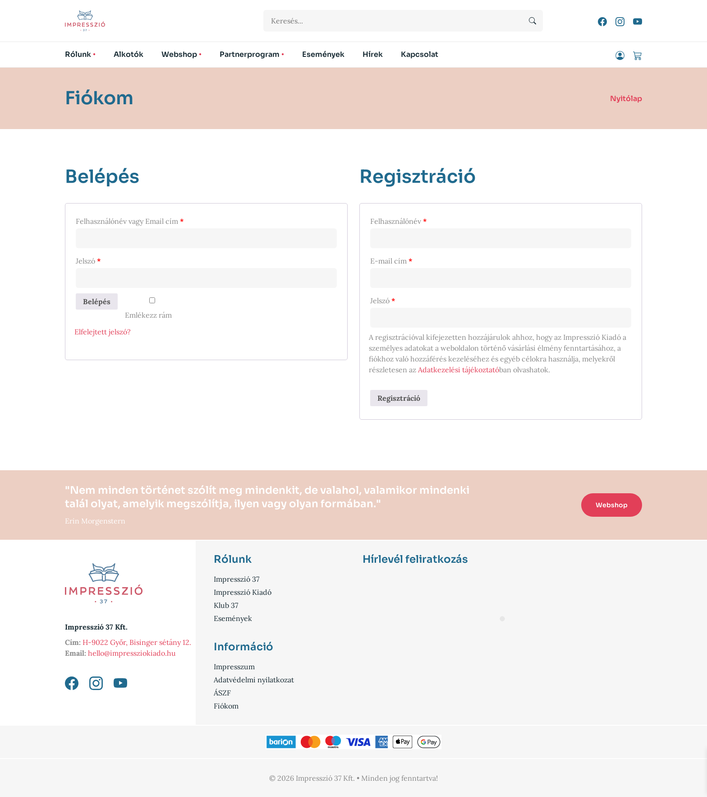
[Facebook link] (603, 20)
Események (323, 54)
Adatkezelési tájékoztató (458, 369)
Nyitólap (626, 98)
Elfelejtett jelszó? (102, 331)
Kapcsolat (419, 54)
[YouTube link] (637, 20)
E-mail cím (391, 260)
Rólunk (78, 54)
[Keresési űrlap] (403, 21)
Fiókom (226, 705)
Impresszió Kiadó (242, 592)
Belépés (96, 301)
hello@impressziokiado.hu (132, 653)
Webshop (179, 54)
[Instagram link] (620, 20)
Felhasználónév (398, 221)
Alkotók (128, 54)
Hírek (373, 54)
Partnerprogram (250, 54)
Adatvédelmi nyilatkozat (254, 679)
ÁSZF (222, 692)
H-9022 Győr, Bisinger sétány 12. (137, 642)
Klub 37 (226, 605)
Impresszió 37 (236, 579)
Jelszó (88, 260)
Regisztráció (398, 398)
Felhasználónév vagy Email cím (130, 221)
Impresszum (234, 666)
